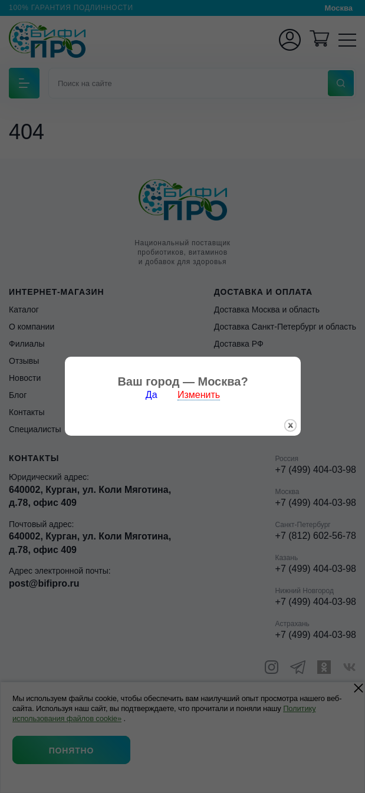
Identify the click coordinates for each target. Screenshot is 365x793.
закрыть (290, 412)
